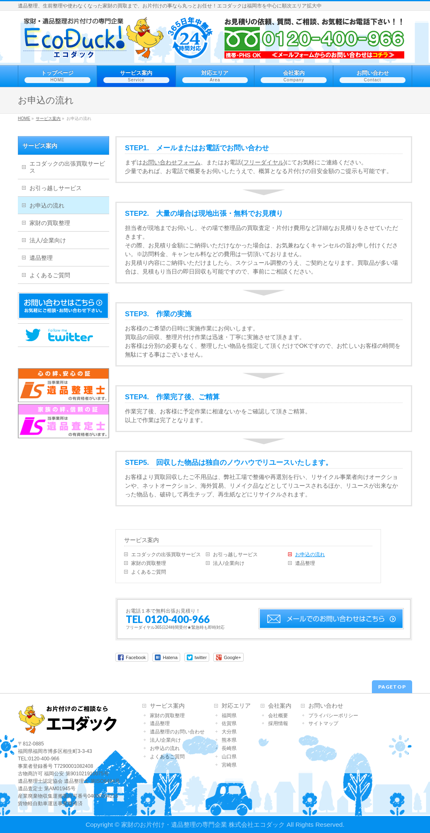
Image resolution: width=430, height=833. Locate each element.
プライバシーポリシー (333, 715)
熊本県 (229, 740)
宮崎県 (229, 765)
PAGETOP (392, 687)
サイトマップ (323, 723)
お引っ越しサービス (235, 554)
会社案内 (279, 706)
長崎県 (229, 748)
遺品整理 (305, 563)
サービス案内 (141, 540)
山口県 (229, 757)
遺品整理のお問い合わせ (177, 732)
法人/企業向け (228, 563)
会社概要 (278, 715)
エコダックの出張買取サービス (166, 554)
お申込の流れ (310, 554)
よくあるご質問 (148, 572)
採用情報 (278, 723)
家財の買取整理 (148, 563)
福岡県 (229, 715)
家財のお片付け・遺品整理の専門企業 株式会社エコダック (203, 824)
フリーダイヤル (263, 162)
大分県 (229, 732)
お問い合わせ (325, 706)
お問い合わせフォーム (171, 162)
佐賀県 (229, 723)
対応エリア (236, 706)
